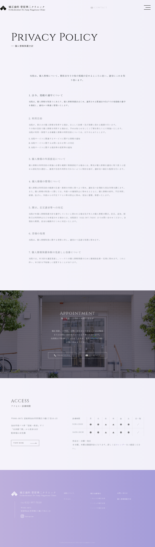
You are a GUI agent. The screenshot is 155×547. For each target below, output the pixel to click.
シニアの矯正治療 (98, 509)
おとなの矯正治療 (98, 499)
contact (99, 8)
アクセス (68, 499)
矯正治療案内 (96, 494)
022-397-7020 (124, 8)
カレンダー (121, 446)
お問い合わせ (123, 493)
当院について (70, 493)
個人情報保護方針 (125, 499)
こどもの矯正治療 (98, 504)
